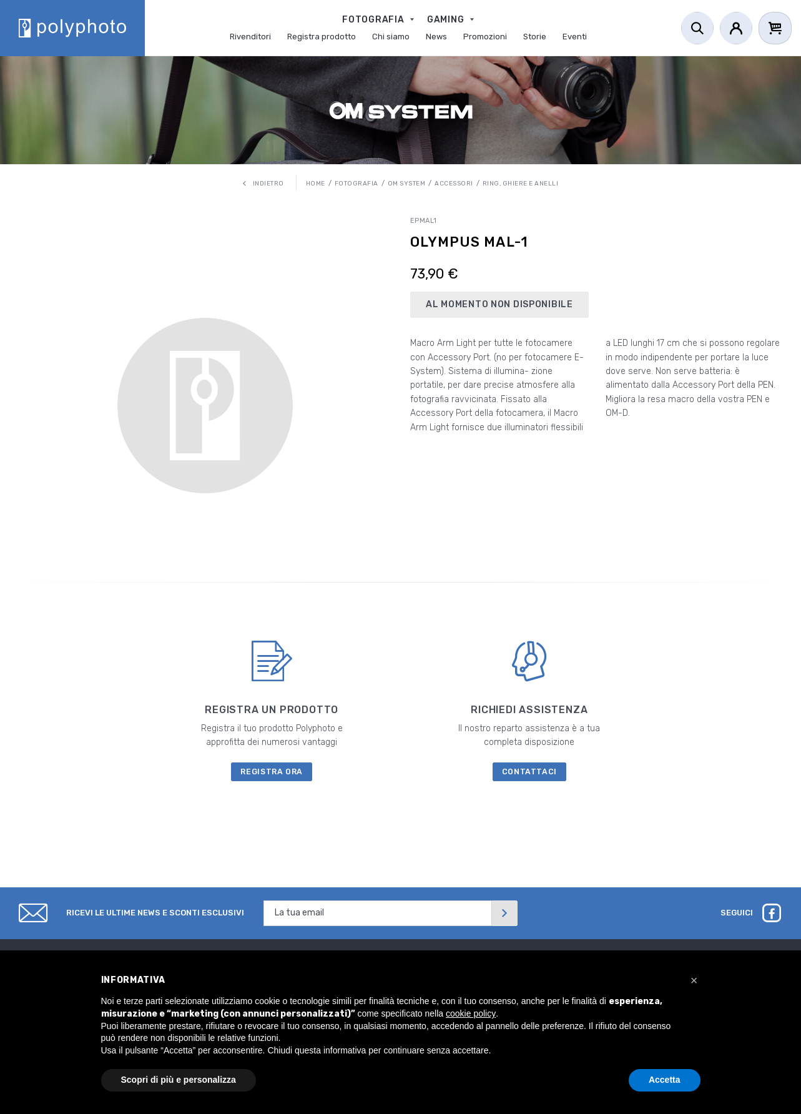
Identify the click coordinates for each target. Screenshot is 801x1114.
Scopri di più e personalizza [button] (178, 1080)
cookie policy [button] (471, 1013)
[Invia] (504, 913)
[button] (694, 980)
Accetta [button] (665, 1080)
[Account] (736, 28)
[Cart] (775, 28)
